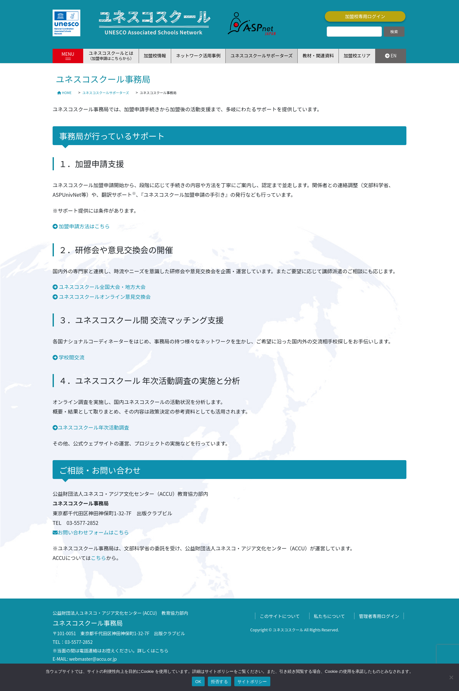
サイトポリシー (252, 681)
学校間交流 (68, 357)
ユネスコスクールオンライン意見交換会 (104, 296)
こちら (98, 558)
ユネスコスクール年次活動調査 (91, 427)
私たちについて (329, 616)
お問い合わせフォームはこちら (91, 532)
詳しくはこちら (153, 650)
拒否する (219, 681)
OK (198, 681)
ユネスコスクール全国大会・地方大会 (99, 286)
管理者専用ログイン (379, 616)
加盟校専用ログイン (365, 16)
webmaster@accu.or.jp (93, 659)
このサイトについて (280, 616)
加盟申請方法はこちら (81, 226)
